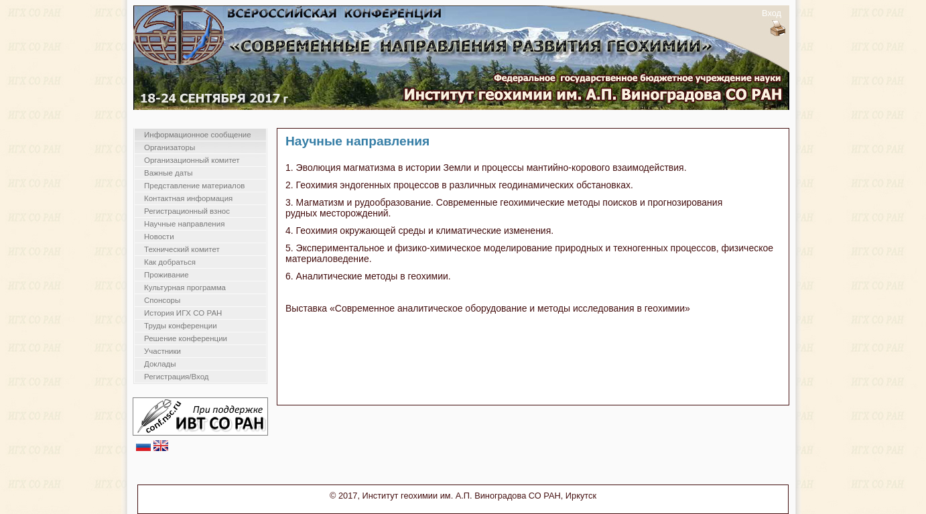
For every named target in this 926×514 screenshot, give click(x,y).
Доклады (160, 364)
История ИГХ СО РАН (183, 313)
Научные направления (184, 224)
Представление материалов (194, 186)
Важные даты (168, 173)
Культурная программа (185, 287)
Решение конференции (185, 338)
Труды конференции (180, 326)
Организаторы (169, 147)
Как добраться (170, 262)
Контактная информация (188, 198)
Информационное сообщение (197, 135)
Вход (771, 13)
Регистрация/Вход (176, 377)
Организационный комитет (192, 160)
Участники (162, 351)
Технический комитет (182, 249)
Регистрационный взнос (187, 211)
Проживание (166, 275)
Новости (159, 237)
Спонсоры (162, 300)
